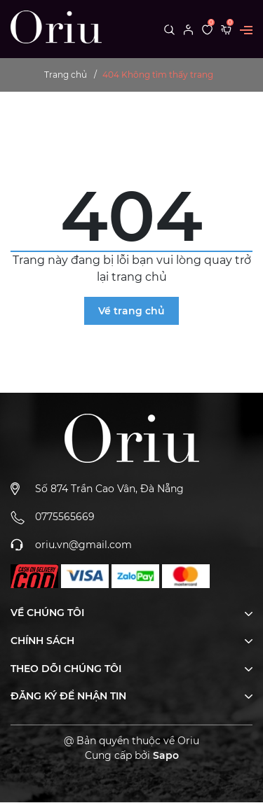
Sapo (166, 755)
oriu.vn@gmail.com (83, 544)
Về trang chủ (131, 311)
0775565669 (65, 516)
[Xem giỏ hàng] (226, 28)
